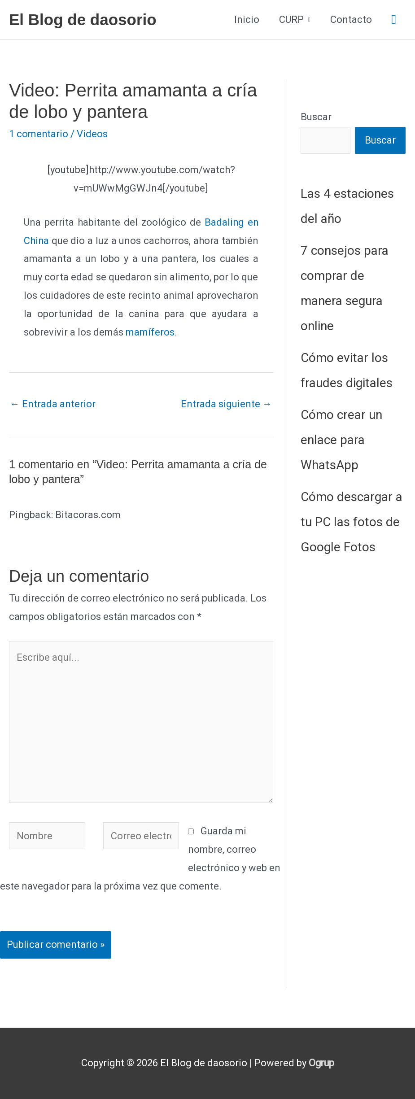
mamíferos (150, 332)
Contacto (351, 19)
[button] (394, 19)
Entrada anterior (53, 404)
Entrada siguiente (226, 404)
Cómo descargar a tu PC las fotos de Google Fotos (351, 521)
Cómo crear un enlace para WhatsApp (341, 439)
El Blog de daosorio (83, 19)
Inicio (246, 19)
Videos (92, 134)
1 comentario (39, 134)
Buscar (316, 116)
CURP (291, 19)
